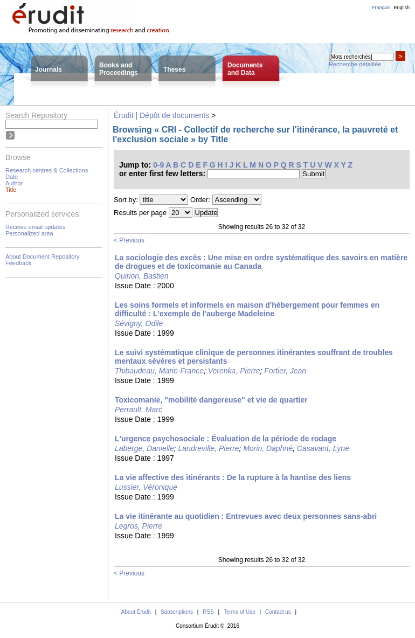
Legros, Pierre (138, 526)
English (401, 7)
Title (10, 189)
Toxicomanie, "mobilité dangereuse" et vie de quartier (211, 400)
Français (381, 7)
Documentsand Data (244, 69)
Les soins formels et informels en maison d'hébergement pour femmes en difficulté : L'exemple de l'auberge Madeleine (247, 309)
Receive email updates (35, 227)
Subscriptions (177, 612)
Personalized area (29, 233)
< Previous (129, 240)
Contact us (278, 612)
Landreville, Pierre (208, 448)
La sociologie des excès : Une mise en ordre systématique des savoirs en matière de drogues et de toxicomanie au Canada (261, 262)
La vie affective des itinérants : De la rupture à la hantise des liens (233, 477)
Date (11, 177)
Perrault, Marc (138, 409)
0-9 (158, 165)
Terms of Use (239, 612)
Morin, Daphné (268, 448)
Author (14, 183)
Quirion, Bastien (142, 276)
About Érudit (136, 612)
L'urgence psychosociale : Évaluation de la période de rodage (225, 438)
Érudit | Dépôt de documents (161, 115)
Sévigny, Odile (139, 323)
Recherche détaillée (355, 64)
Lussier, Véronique (146, 487)
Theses (174, 69)
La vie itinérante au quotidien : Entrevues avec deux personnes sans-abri (246, 516)
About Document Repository (42, 256)
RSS (208, 612)
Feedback (18, 263)
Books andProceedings (118, 69)
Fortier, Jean (285, 370)
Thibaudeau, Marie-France (159, 370)
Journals (48, 69)
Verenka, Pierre (234, 370)
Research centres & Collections (46, 170)
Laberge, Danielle (144, 448)
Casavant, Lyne (323, 448)
